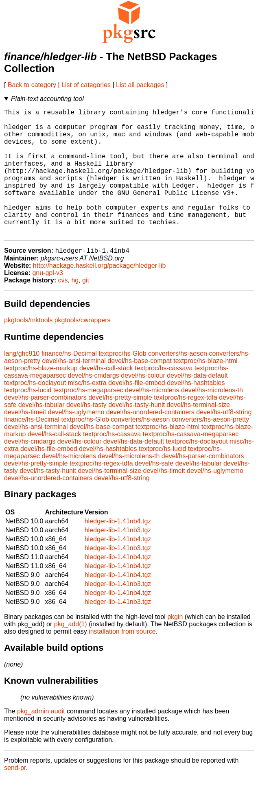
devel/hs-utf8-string (223, 440)
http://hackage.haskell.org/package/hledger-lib (99, 294)
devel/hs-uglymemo (76, 440)
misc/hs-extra (87, 411)
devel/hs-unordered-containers (150, 440)
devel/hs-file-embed (136, 411)
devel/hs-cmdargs (93, 404)
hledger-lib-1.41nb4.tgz (118, 550)
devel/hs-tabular (41, 433)
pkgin (175, 645)
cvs (63, 309)
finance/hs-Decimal (69, 382)
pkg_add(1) (70, 653)
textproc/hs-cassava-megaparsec (191, 462)
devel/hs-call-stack (106, 397)
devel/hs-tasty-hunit (136, 433)
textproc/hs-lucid (28, 419)
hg (75, 309)
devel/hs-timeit (25, 440)
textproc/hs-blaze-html (205, 389)
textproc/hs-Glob (122, 382)
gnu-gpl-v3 (47, 301)
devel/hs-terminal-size (198, 433)
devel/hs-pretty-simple (120, 426)
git (85, 309)
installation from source (122, 660)
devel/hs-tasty (86, 433)
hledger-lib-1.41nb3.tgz (118, 558)
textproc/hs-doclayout (35, 411)
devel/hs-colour (143, 404)
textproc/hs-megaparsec (88, 419)
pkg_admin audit (41, 740)
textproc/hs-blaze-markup (41, 397)
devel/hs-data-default (197, 404)
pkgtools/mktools (28, 349)
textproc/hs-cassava (163, 397)
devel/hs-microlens (152, 419)
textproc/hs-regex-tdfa (185, 426)
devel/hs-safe (154, 492)
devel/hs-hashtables (196, 411)
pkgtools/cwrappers (83, 349)
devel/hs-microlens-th (212, 419)
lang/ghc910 (21, 382)
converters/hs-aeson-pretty (210, 448)
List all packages (140, 84)
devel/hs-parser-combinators (45, 426)
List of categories (86, 84)
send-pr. (16, 796)
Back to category (32, 84)
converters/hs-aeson (177, 382)
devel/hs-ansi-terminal (74, 389)
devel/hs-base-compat (139, 389)
